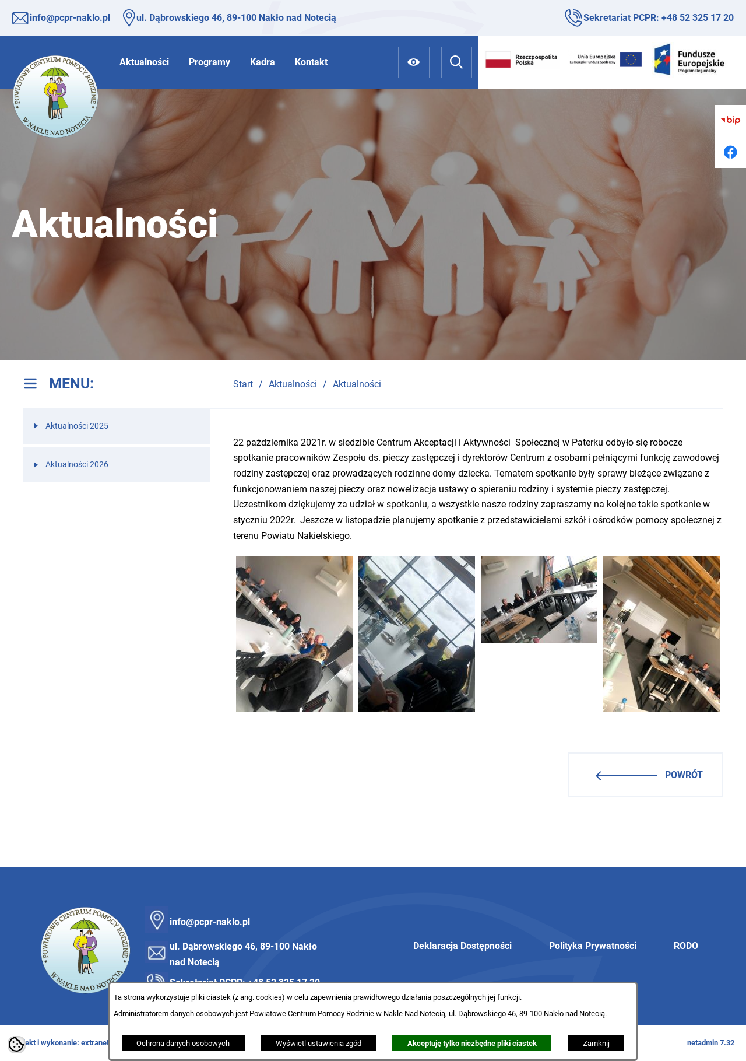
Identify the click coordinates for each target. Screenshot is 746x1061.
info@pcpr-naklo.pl (70, 17)
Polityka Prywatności (592, 945)
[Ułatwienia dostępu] (413, 62)
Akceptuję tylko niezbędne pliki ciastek (472, 1043)
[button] (294, 708)
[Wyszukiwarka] (456, 62)
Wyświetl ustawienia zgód (318, 1043)
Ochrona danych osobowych (183, 1043)
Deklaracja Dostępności (462, 945)
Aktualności (293, 384)
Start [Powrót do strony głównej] (243, 384)
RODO (686, 945)
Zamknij (596, 1043)
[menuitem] (144, 62)
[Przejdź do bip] (730, 120)
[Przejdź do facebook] (730, 151)
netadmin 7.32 (710, 1042)
